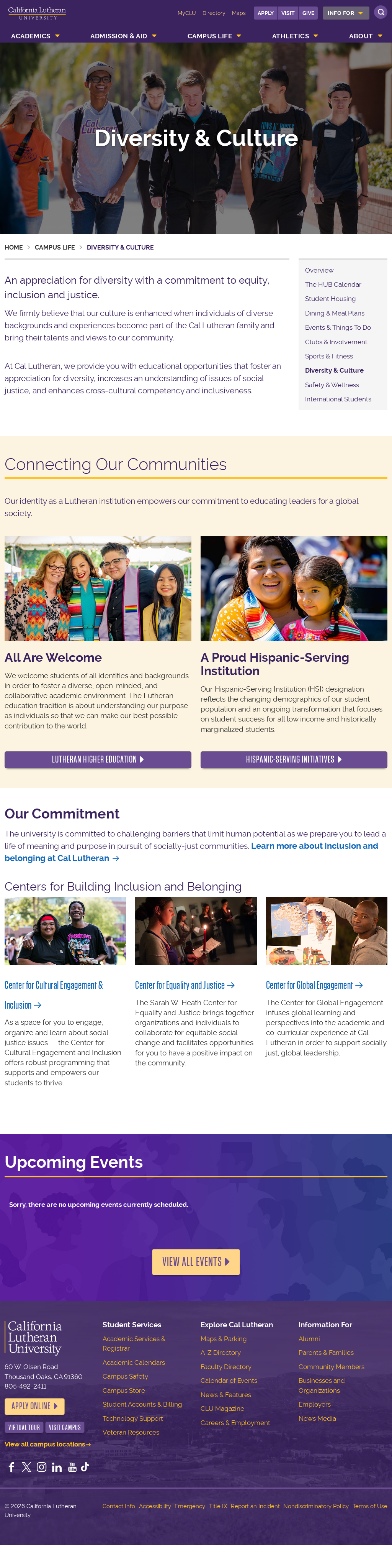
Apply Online (31, 1406)
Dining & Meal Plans (334, 313)
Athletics (290, 36)
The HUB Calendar (333, 284)
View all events (192, 1262)
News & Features (226, 1395)
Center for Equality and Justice (180, 985)
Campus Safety (125, 1376)
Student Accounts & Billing (142, 1404)
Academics (31, 36)
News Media (317, 1418)
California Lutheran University (37, 18)
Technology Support (133, 1418)
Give (308, 13)
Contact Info (119, 1506)
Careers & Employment (235, 1423)
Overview (319, 270)
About (361, 36)
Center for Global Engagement (309, 985)
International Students (338, 399)
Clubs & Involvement (336, 342)
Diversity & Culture (334, 370)
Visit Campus (65, 1427)
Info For (341, 13)
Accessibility (155, 1506)
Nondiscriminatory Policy (316, 1506)
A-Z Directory (221, 1352)
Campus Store (124, 1390)
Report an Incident (255, 1506)
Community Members (331, 1367)
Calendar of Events (229, 1380)
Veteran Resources (131, 1432)
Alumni (309, 1339)
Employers (315, 1404)
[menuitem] (346, 13)
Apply (266, 13)
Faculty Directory (226, 1367)
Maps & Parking (224, 1339)
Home (14, 247)
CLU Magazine (222, 1408)
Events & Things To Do (338, 327)
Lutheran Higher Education (94, 759)
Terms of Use (370, 1506)
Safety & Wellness (332, 385)
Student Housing (330, 298)
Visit (288, 13)
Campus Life (210, 36)
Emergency (190, 1506)
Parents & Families (326, 1352)
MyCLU (187, 13)
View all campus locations (45, 1444)
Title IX (218, 1506)
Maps (239, 13)
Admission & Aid (118, 36)
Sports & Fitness (329, 356)
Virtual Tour (24, 1427)
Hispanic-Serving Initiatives (290, 759)
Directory (214, 13)
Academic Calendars (134, 1362)
